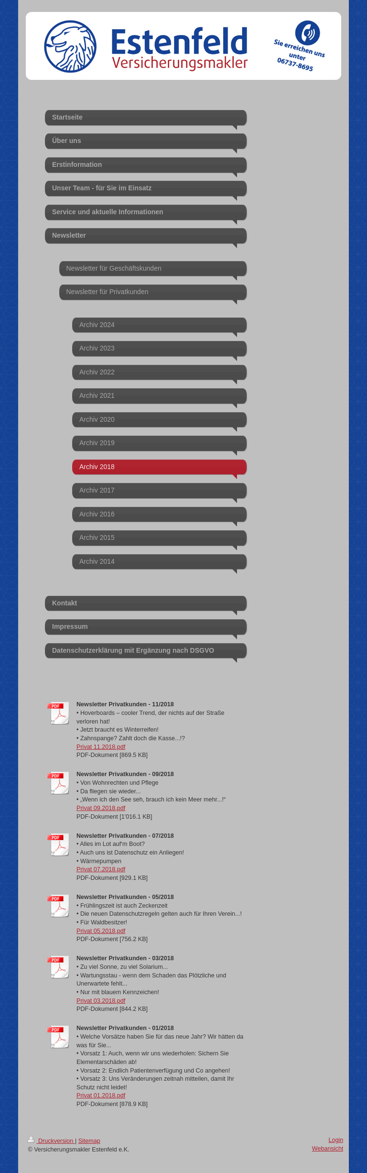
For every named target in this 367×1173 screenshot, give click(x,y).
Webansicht (328, 1148)
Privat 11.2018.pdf (100, 747)
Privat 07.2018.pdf (100, 869)
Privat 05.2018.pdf (100, 931)
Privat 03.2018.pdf (100, 1001)
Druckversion (51, 1141)
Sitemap (89, 1141)
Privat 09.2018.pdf (100, 808)
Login (336, 1140)
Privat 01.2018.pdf (100, 1095)
